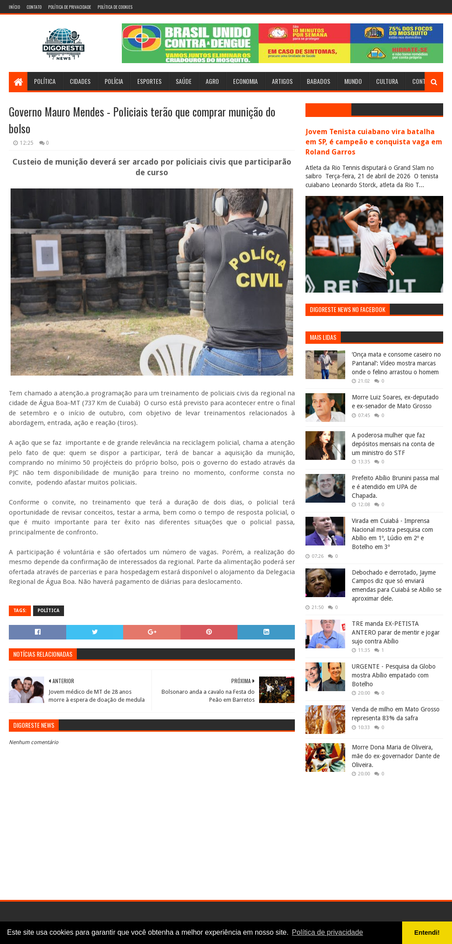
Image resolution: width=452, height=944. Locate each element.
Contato (33, 7)
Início (14, 7)
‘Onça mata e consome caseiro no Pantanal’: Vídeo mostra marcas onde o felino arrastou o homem (396, 363)
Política (45, 81)
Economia (245, 81)
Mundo (353, 81)
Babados (318, 81)
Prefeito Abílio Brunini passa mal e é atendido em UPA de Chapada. (395, 486)
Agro (212, 81)
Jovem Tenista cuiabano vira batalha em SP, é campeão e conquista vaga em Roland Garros (373, 142)
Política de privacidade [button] (327, 932)
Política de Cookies (115, 7)
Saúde (184, 81)
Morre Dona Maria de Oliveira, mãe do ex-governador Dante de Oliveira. (396, 756)
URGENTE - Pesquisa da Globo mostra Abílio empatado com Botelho (394, 675)
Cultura (387, 81)
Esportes (149, 81)
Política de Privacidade (69, 7)
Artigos (282, 81)
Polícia (114, 81)
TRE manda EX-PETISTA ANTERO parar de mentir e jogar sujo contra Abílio (396, 632)
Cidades (80, 81)
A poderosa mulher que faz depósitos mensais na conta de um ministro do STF (393, 444)
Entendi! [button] (427, 932)
